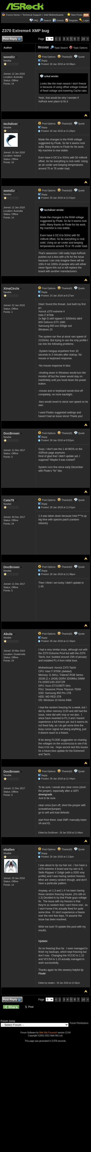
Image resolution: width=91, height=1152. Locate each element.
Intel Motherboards (54, 15)
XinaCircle (12, 288)
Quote (81, 56)
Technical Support (31, 15)
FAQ (36, 20)
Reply (44, 60)
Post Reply (11, 39)
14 (83, 38)
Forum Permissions (80, 1023)
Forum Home (13, 15)
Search (47, 20)
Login (86, 20)
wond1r (10, 57)
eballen (10, 849)
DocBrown (12, 433)
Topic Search (59, 47)
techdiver (11, 124)
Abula (9, 634)
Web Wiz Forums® (48, 1032)
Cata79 (9, 500)
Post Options (46, 56)
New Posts (76, 15)
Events (58, 20)
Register (73, 20)
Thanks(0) (64, 56)
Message (43, 47)
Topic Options (78, 47)
